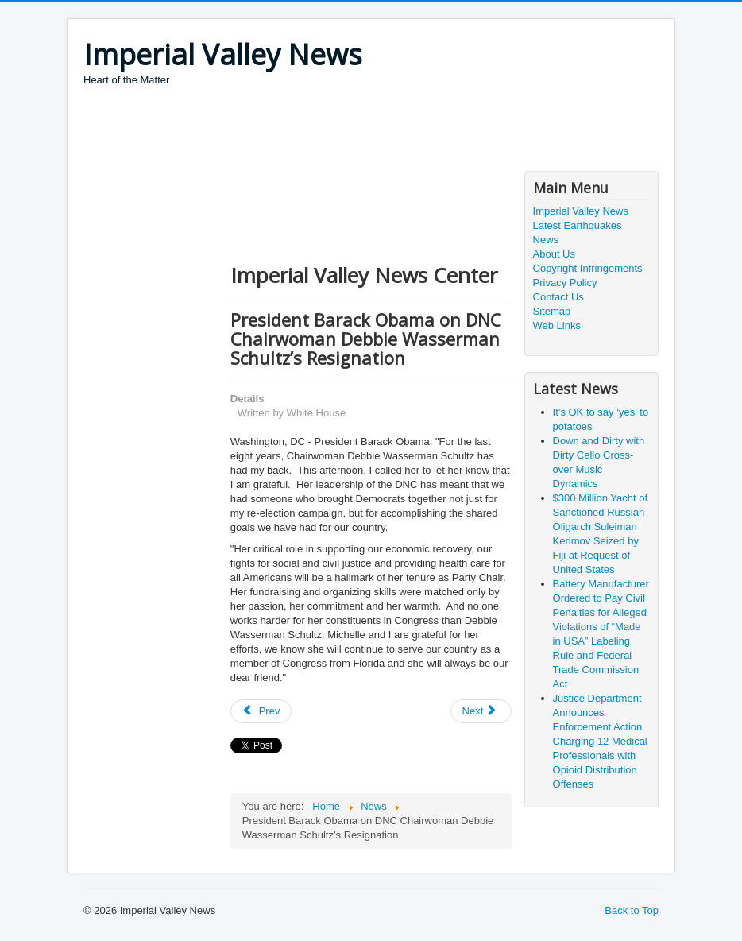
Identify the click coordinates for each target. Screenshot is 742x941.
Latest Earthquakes (577, 225)
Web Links (557, 325)
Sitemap (552, 311)
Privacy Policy (565, 282)
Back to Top (632, 910)
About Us (554, 254)
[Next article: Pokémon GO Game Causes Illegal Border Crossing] (481, 711)
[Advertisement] (372, 131)
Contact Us (558, 297)
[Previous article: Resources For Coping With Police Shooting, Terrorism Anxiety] (261, 711)
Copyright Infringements (588, 268)
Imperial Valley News (580, 211)
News (546, 240)
